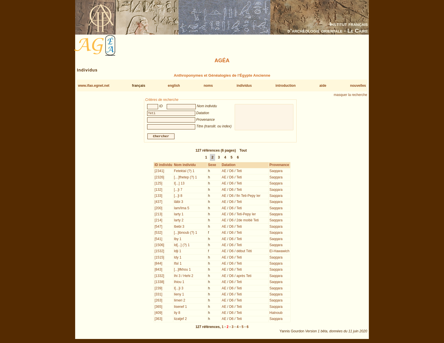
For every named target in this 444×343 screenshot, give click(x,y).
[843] (158, 270)
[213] (158, 215)
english (174, 86)
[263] (158, 301)
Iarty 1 (178, 215)
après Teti (243, 276)
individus (244, 86)
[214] (158, 221)
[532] (158, 233)
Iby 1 (177, 240)
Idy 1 (177, 258)
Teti (239, 171)
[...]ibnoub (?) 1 (185, 233)
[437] (158, 202)
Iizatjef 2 (180, 319)
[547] (158, 227)
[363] (158, 319)
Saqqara (276, 171)
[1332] (159, 276)
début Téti (244, 252)
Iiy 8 (177, 313)
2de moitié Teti (247, 221)
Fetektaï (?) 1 (184, 171)
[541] (158, 240)
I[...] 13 (179, 184)
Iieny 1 (179, 295)
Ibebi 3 (179, 227)
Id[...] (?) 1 (182, 246)
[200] (158, 209)
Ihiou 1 (179, 282)
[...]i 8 (178, 196)
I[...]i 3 (178, 289)
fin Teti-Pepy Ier (248, 196)
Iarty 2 (178, 221)
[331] (158, 295)
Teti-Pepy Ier (246, 215)
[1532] (159, 252)
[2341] (159, 171)
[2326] (159, 178)
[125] (158, 184)
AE (224, 171)
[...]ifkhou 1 (182, 270)
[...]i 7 (178, 190)
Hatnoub (276, 313)
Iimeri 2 (179, 301)
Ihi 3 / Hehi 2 (183, 276)
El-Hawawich (279, 252)
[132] (158, 190)
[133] (158, 196)
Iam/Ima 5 (181, 209)
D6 (231, 171)
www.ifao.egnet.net (93, 86)
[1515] (159, 258)
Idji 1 (177, 252)
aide (322, 86)
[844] (158, 264)
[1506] (159, 246)
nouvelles (358, 86)
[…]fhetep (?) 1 (185, 178)
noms (208, 86)
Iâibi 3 (178, 202)
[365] (158, 307)
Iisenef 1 (180, 307)
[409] (158, 313)
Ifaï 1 (178, 264)
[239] (158, 289)
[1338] (159, 282)
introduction (286, 86)
